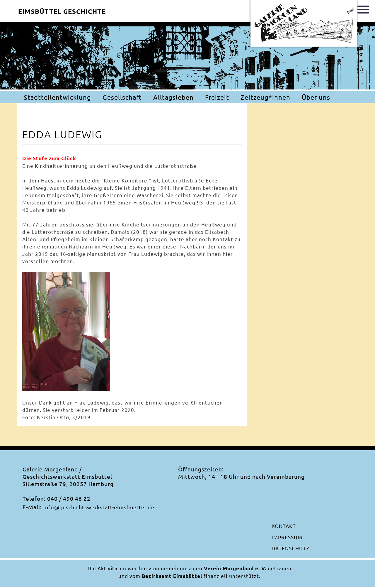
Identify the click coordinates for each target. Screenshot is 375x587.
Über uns (316, 97)
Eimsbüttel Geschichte (62, 11)
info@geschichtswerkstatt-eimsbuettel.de (98, 507)
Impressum (287, 536)
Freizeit (217, 97)
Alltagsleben (173, 97)
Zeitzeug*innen (265, 97)
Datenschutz (290, 548)
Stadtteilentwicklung (57, 97)
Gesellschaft (122, 97)
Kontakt (284, 525)
